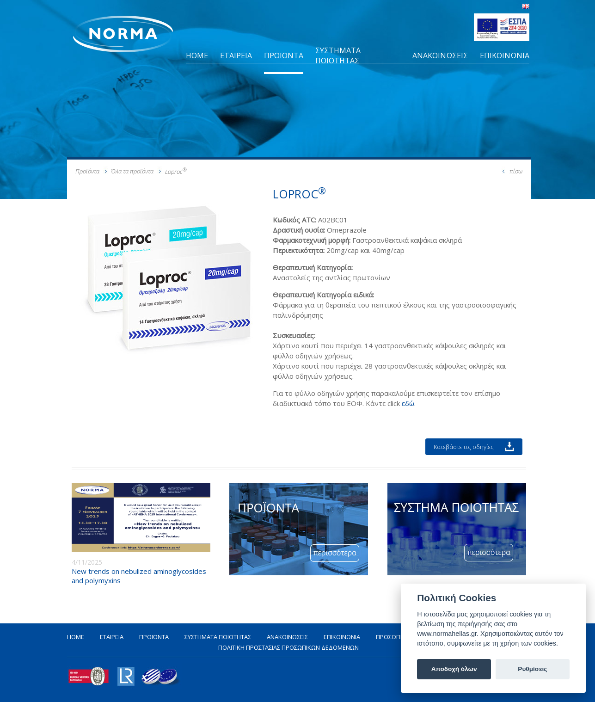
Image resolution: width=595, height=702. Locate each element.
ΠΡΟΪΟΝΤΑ (283, 55)
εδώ (408, 403)
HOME (197, 55)
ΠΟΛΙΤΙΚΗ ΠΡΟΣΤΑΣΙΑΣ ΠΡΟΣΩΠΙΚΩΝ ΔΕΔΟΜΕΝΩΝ (288, 647)
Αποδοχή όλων (454, 668)
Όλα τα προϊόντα (132, 171)
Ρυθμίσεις (532, 668)
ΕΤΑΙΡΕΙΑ (236, 55)
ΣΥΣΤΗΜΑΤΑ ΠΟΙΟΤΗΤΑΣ (338, 55)
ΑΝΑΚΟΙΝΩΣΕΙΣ (440, 55)
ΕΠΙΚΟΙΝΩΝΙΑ (504, 55)
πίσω (515, 171)
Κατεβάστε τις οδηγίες (464, 447)
